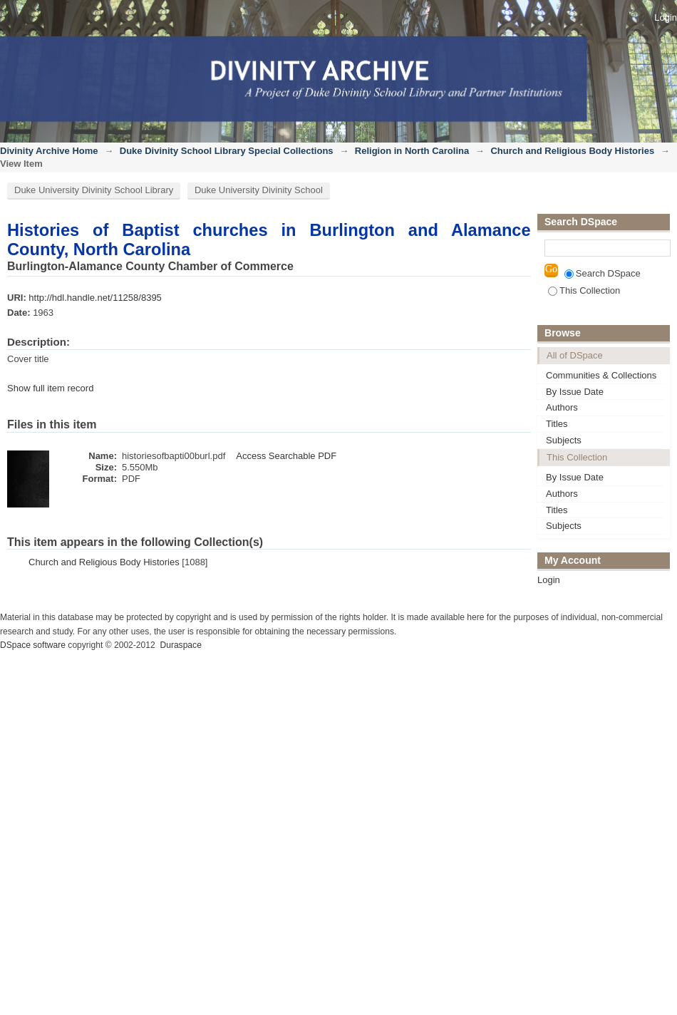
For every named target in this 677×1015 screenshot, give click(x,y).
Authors (562, 407)
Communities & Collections (601, 375)
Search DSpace (602, 273)
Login (665, 17)
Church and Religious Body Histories (572, 150)
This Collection (584, 290)
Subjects (564, 440)
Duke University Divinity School (259, 190)
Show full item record (50, 388)
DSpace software (33, 645)
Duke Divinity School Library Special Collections (227, 150)
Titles (557, 423)
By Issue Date (575, 391)
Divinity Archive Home (49, 150)
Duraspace (180, 645)
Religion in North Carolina (412, 150)
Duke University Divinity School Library (93, 190)
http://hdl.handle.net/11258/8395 (95, 297)
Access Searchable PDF (286, 455)
